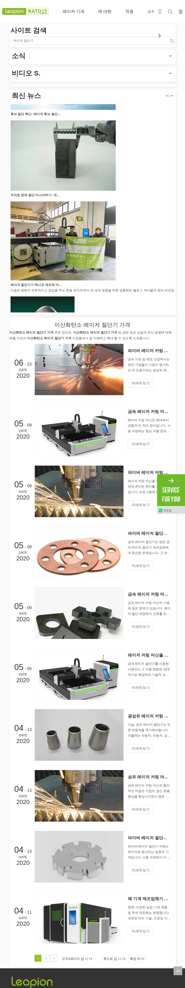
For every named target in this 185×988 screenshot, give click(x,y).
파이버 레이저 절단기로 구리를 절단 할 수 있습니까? (149, 533)
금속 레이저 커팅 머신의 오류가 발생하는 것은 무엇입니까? (149, 594)
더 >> (169, 95)
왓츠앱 (168, 510)
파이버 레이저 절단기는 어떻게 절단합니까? (149, 838)
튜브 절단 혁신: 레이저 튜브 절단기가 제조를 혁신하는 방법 (36, 115)
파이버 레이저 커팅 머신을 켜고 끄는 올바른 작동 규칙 (149, 350)
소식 (151, 11)
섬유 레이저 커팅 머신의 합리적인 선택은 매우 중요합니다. (149, 777)
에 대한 (105, 11)
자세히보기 (140, 383)
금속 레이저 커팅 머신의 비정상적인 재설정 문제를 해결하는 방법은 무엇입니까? (149, 411)
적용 (129, 11)
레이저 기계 (73, 11)
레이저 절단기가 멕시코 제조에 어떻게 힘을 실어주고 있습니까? (36, 286)
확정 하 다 (137, 959)
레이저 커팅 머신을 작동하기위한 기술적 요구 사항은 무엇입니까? (149, 655)
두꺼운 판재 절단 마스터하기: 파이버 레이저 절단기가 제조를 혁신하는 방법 (36, 196)
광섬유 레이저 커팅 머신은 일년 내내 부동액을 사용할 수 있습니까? (149, 716)
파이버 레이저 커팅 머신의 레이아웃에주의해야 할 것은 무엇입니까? (149, 472)
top (178, 970)
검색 (172, 40)
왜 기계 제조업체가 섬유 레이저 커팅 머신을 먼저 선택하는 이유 (149, 898)
